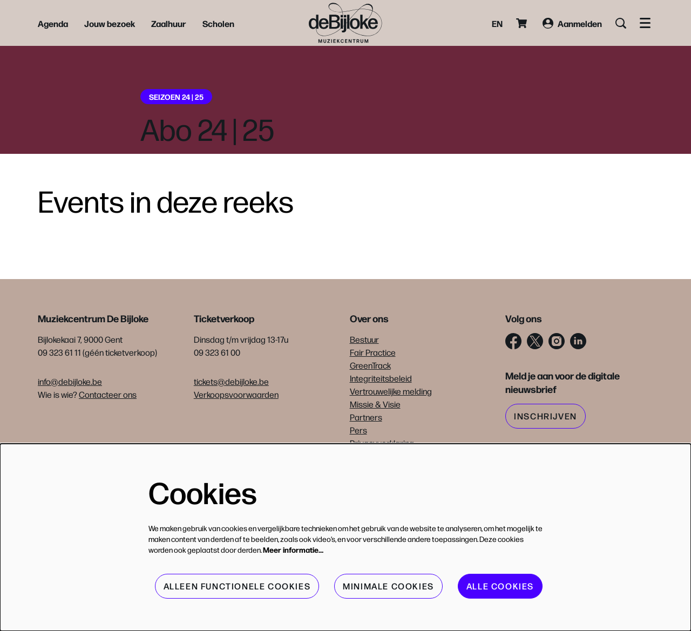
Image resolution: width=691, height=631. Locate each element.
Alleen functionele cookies (237, 586)
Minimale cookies (388, 586)
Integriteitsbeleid (381, 378)
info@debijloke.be (70, 381)
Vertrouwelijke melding (391, 391)
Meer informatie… (293, 549)
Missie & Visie (375, 404)
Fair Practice (373, 352)
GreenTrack (370, 365)
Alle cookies (500, 586)
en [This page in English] (497, 23)
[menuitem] (53, 23)
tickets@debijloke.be (231, 381)
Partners (366, 417)
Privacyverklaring (382, 443)
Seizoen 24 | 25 (176, 96)
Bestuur (364, 339)
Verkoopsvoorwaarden (236, 394)
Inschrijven (545, 416)
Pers (358, 430)
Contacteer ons (108, 394)
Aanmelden (572, 23)
